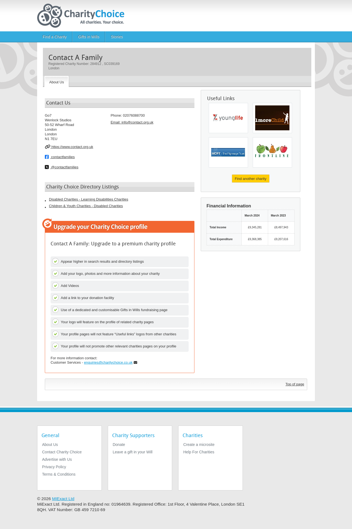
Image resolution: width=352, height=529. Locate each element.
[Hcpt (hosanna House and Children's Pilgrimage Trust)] (228, 152)
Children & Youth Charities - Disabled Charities (86, 206)
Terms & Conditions (58, 474)
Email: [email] (132, 122)
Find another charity (250, 179)
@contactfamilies (61, 167)
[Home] (83, 16)
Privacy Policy (54, 467)
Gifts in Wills (88, 37)
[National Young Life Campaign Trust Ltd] (228, 118)
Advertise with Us (57, 459)
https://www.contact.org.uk (69, 146)
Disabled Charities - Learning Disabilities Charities (88, 199)
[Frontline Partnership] (272, 152)
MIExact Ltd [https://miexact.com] (63, 498)
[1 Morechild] (272, 118)
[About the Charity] (56, 81)
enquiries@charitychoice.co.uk (108, 362)
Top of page (294, 384)
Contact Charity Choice (62, 452)
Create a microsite (199, 444)
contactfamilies (60, 157)
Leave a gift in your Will (133, 452)
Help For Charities (198, 452)
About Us (50, 444)
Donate (119, 444)
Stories (117, 37)
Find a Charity (55, 37)
